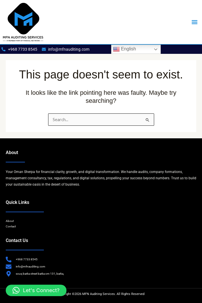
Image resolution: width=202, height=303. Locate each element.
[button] (194, 22)
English (124, 49)
